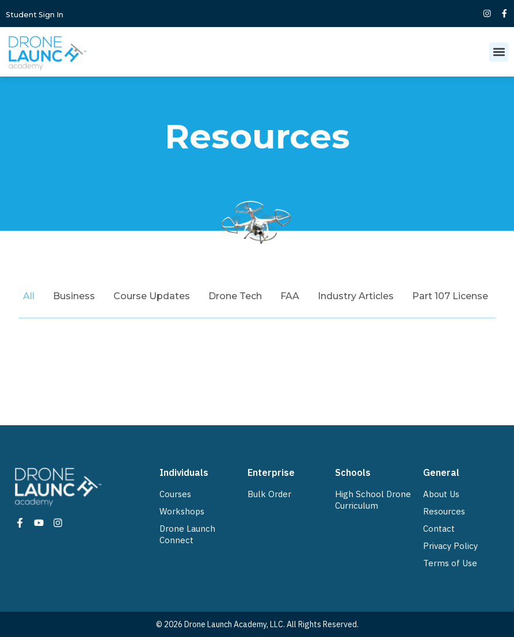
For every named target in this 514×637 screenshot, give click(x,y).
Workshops (181, 511)
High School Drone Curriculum (373, 500)
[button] (498, 52)
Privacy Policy (450, 545)
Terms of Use (450, 563)
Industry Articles (356, 296)
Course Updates (151, 296)
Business (74, 296)
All (29, 296)
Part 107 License (450, 296)
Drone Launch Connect (187, 534)
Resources (444, 511)
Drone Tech (235, 296)
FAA (289, 296)
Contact (439, 528)
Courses (175, 494)
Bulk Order (269, 494)
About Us (441, 494)
